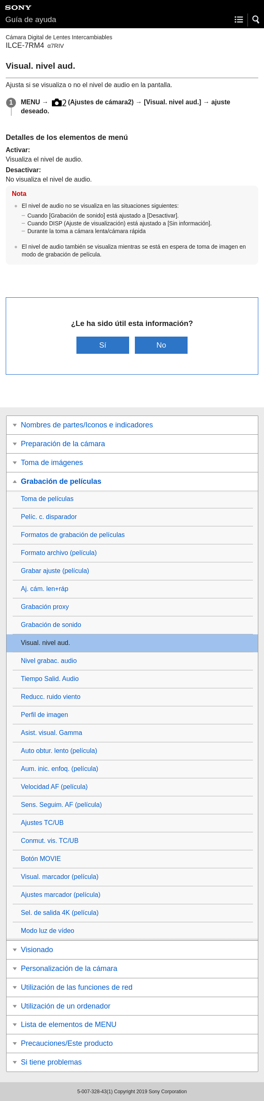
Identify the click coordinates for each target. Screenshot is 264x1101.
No (161, 345)
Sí (102, 345)
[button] (256, 19)
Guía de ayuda (30, 19)
